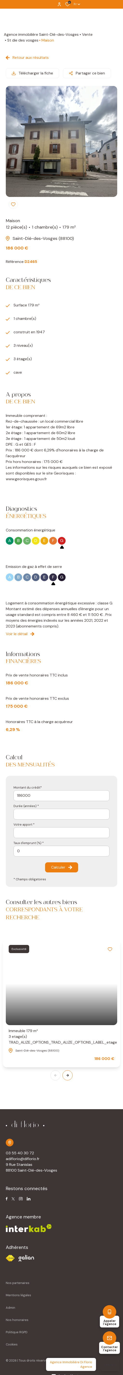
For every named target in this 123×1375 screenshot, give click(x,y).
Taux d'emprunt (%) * (29, 843)
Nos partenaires (17, 1283)
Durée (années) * (26, 806)
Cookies (12, 1344)
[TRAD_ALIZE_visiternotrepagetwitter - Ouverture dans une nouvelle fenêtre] (13, 1199)
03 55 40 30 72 (20, 1153)
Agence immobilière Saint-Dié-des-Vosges (41, 34)
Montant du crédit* (28, 787)
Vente (87, 34)
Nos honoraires (17, 1320)
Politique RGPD (16, 1332)
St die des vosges (22, 40)
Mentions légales (18, 1295)
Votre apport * (24, 824)
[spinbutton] (61, 851)
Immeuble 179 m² (61, 1036)
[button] (67, 1075)
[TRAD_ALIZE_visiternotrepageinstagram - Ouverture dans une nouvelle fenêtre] (21, 1199)
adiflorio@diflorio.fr (23, 1158)
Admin (10, 1308)
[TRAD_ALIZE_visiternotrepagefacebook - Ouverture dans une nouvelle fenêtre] (6, 1198)
